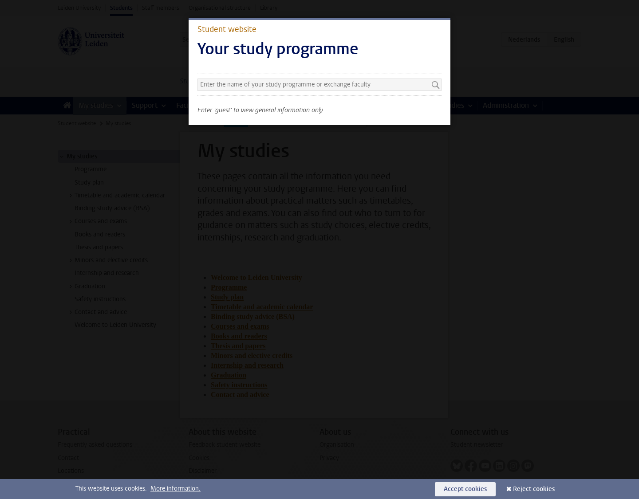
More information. (175, 488)
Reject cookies (534, 489)
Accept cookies (465, 489)
